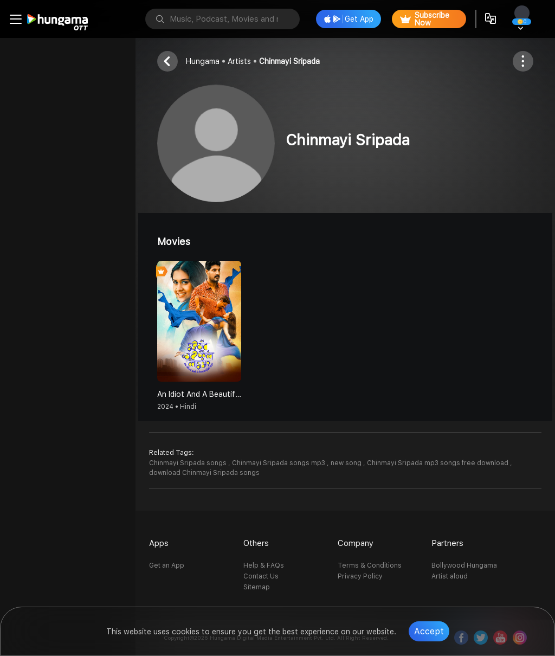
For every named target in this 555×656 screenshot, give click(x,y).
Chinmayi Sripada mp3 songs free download (438, 463)
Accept (429, 631)
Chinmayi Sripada (289, 61)
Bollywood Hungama (464, 565)
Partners (447, 543)
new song (347, 463)
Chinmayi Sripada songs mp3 (279, 463)
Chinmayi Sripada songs (188, 463)
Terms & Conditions (370, 565)
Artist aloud (449, 576)
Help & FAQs (263, 565)
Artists (239, 61)
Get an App (166, 565)
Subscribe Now (424, 19)
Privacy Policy (360, 576)
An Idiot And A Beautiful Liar (199, 394)
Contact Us (261, 576)
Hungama (203, 61)
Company (355, 543)
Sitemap (256, 587)
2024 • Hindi (176, 406)
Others (256, 543)
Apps (159, 543)
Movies (173, 241)
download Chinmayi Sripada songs (204, 473)
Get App (349, 19)
